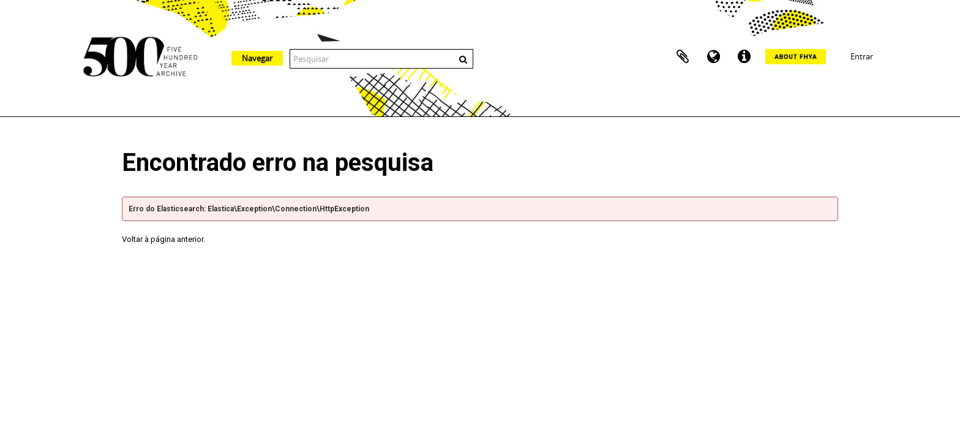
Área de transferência (682, 57)
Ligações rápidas (744, 57)
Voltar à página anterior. (163, 239)
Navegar (257, 58)
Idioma (713, 57)
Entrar (861, 56)
